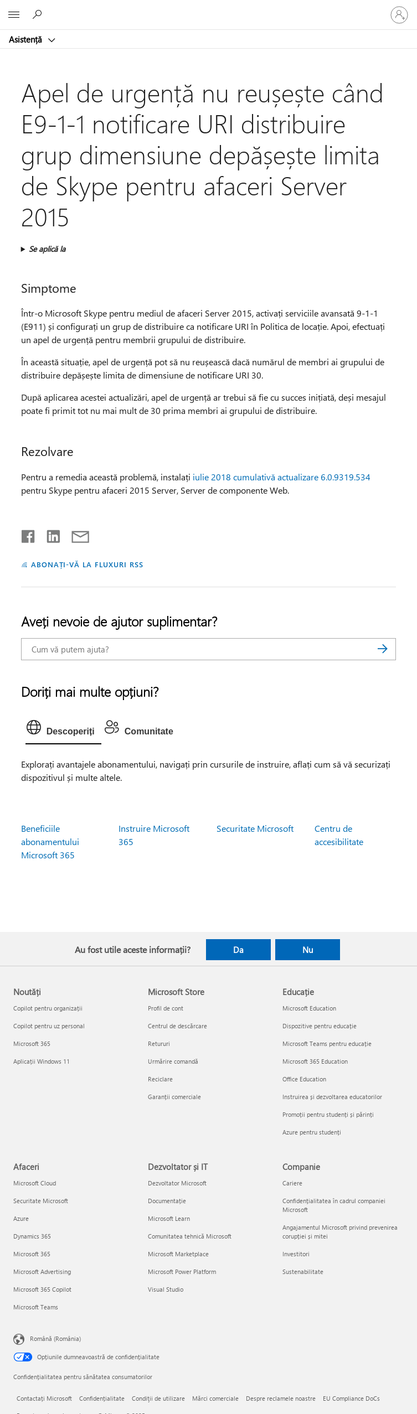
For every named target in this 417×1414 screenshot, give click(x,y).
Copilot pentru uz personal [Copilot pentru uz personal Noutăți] (49, 1026)
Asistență (26, 39)
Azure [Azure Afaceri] (21, 1218)
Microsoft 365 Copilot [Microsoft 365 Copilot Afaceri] (42, 1289)
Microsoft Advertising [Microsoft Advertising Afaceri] (42, 1271)
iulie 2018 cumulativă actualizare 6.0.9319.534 (281, 477)
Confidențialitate (102, 1398)
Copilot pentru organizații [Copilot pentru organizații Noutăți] (48, 1008)
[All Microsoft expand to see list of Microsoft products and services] (14, 15)
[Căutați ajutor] (38, 14)
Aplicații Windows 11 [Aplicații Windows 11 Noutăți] (41, 1061)
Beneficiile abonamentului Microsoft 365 (50, 841)
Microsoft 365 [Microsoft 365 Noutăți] (31, 1043)
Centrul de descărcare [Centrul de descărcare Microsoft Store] (177, 1026)
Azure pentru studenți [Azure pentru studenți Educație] (311, 1132)
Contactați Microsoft (44, 1398)
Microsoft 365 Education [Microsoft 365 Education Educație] (315, 1061)
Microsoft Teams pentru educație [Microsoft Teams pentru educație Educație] (327, 1043)
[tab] (63, 730)
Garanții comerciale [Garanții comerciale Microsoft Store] (174, 1096)
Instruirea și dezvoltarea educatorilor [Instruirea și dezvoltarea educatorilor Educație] (332, 1096)
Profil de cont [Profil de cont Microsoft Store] (165, 1008)
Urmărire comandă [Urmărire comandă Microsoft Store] (173, 1061)
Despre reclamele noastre (281, 1398)
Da (238, 949)
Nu (307, 949)
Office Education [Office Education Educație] (304, 1079)
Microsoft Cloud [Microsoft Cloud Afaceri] (34, 1183)
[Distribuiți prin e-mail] (75, 534)
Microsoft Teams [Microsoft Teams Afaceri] (35, 1307)
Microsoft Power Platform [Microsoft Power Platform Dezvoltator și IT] (182, 1271)
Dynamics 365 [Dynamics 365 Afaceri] (32, 1236)
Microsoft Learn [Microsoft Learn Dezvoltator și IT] (169, 1218)
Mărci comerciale (215, 1398)
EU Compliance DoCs (351, 1398)
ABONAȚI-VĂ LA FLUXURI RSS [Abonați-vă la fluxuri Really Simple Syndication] (87, 564)
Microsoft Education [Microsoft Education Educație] (309, 1008)
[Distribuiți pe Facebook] (29, 534)
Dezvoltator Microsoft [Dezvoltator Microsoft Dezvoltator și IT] (177, 1183)
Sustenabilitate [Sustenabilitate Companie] (302, 1271)
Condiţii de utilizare (158, 1398)
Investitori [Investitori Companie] (296, 1254)
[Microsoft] (208, 8)
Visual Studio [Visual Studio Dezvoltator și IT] (165, 1289)
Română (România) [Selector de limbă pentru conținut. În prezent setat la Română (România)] (55, 1338)
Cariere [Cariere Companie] (292, 1183)
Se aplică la (47, 249)
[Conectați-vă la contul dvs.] (399, 15)
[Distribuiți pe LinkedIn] (49, 534)
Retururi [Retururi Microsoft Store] (159, 1043)
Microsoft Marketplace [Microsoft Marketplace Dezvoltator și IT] (178, 1254)
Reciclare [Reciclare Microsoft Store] (160, 1079)
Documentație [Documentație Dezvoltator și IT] (167, 1201)
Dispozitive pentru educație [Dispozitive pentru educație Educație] (319, 1026)
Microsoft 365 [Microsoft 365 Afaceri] (31, 1254)
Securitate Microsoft (255, 828)
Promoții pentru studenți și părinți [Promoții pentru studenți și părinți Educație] (328, 1114)
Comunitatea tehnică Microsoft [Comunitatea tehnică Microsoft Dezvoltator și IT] (189, 1236)
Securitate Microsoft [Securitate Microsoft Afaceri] (40, 1201)
